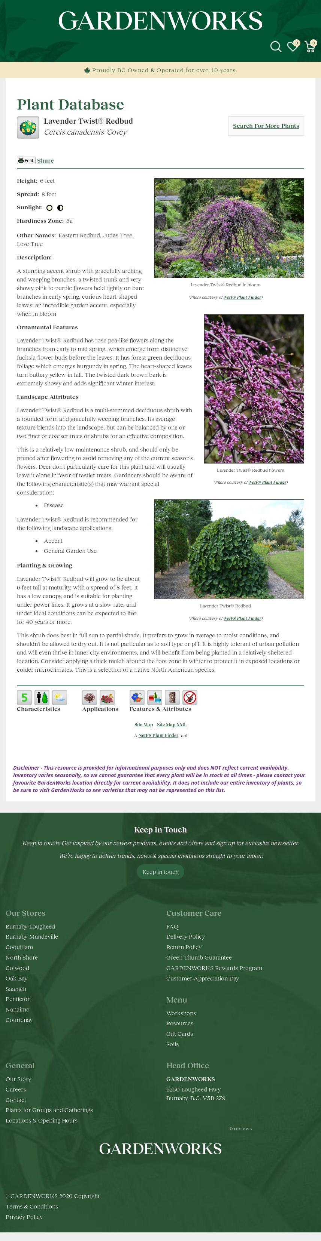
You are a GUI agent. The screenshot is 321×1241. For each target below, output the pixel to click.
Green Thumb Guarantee (199, 957)
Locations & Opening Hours (42, 1120)
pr (183, 1171)
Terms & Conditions (32, 1214)
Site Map (143, 724)
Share (45, 160)
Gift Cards (179, 1033)
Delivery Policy (185, 936)
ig (153, 1171)
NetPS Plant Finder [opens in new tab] (158, 735)
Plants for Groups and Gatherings (49, 1109)
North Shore (22, 957)
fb (138, 1171)
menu (11, 46)
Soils (172, 1043)
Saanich (16, 988)
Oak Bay (16, 978)
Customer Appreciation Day (202, 978)
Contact (16, 1099)
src (276, 46)
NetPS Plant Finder (242, 297)
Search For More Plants (266, 125)
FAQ (172, 926)
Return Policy (184, 946)
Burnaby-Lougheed (30, 926)
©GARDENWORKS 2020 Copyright (53, 1204)
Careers (16, 1089)
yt (168, 1171)
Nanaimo (18, 1009)
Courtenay (19, 1019)
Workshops (181, 1012)
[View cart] (309, 46)
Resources (179, 1022)
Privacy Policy (24, 1225)
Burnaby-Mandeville (32, 936)
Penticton (18, 998)
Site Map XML (172, 724)
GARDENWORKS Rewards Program (214, 967)
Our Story (18, 1078)
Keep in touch (160, 871)
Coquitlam (19, 946)
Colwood (17, 967)
